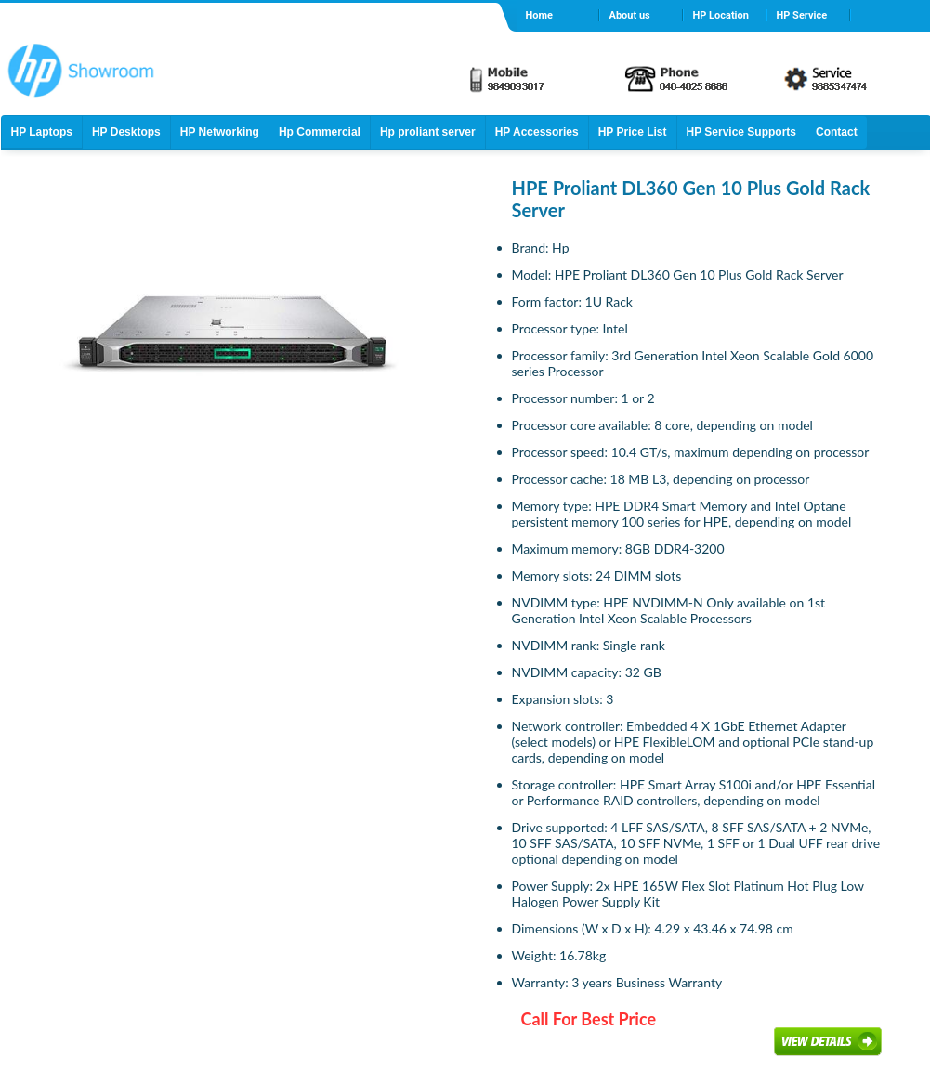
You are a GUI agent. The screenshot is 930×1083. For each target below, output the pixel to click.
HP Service (802, 15)
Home (539, 15)
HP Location (721, 15)
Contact (837, 131)
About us (629, 15)
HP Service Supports (742, 131)
